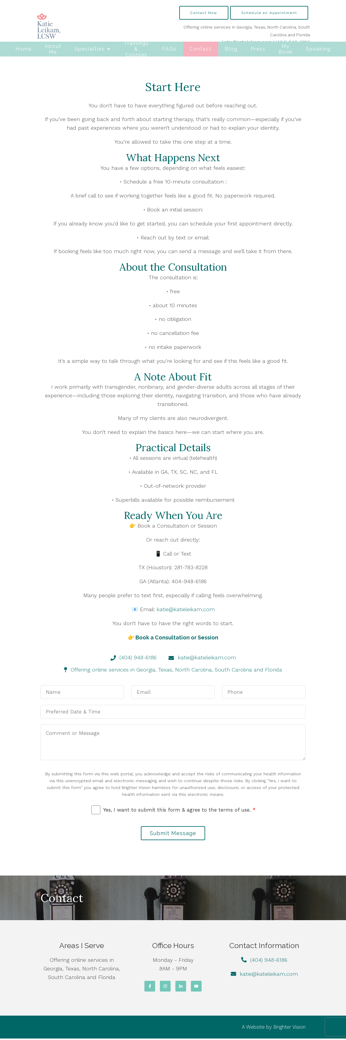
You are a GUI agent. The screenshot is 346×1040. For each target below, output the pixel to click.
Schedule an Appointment (269, 13)
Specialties (89, 49)
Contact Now (203, 13)
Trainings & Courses (136, 49)
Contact (201, 49)
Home (23, 49)
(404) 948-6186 (268, 961)
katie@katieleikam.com (186, 609)
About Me (53, 49)
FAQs (169, 49)
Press (258, 49)
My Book (286, 49)
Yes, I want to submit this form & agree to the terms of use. (179, 810)
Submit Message (173, 834)
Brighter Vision (289, 1028)
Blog (231, 49)
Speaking (318, 49)
